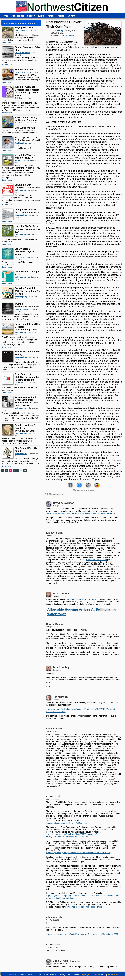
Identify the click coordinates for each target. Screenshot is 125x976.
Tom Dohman (20, 30)
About (51, 16)
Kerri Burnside (21, 383)
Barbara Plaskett (22, 160)
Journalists (17, 16)
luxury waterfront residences (82, 599)
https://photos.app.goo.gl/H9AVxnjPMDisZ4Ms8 (66, 823)
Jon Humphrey (21, 143)
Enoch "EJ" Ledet (22, 257)
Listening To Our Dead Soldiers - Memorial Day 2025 (27, 229)
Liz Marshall (53, 796)
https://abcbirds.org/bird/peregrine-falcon (84, 907)
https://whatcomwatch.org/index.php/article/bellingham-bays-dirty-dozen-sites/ (80, 513)
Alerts (61, 16)
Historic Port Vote (24, 69)
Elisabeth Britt (54, 532)
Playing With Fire (24, 27)
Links (41, 16)
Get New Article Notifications (20, 23)
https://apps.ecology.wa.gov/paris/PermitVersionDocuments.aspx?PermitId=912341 (82, 934)
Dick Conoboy (21, 98)
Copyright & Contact (90, 974)
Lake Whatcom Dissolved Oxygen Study (24, 252)
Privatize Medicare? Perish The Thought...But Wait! (25, 428)
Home (5, 16)
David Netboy (57, 30)
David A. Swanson (22, 53)
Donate (71, 16)
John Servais (60, 961)
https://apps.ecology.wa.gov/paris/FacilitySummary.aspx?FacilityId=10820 (78, 853)
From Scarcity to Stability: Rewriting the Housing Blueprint (27, 377)
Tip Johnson (20, 72)
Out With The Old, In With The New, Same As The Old (27, 291)
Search (31, 16)
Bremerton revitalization (96, 560)
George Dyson (54, 624)
